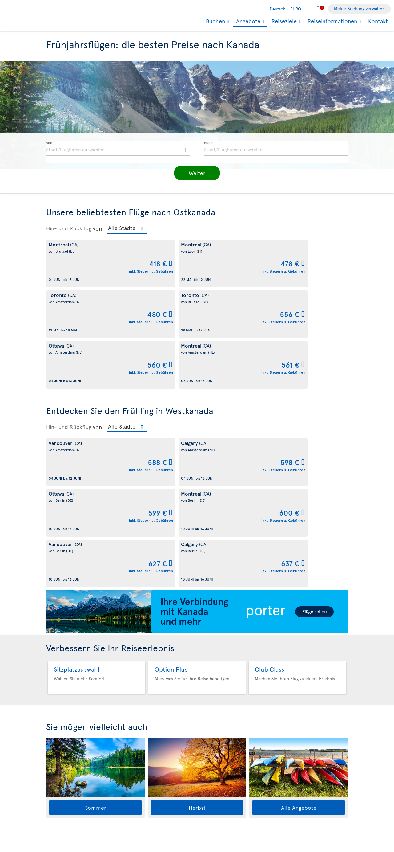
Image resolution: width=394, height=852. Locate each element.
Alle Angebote (298, 605)
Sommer (95, 605)
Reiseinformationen (331, 21)
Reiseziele (283, 21)
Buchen (215, 21)
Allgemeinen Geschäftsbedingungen (130, 849)
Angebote (247, 21)
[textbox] (118, 148)
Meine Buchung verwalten (359, 8)
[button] (197, 173)
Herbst (197, 605)
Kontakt (378, 21)
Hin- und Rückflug (68, 228)
